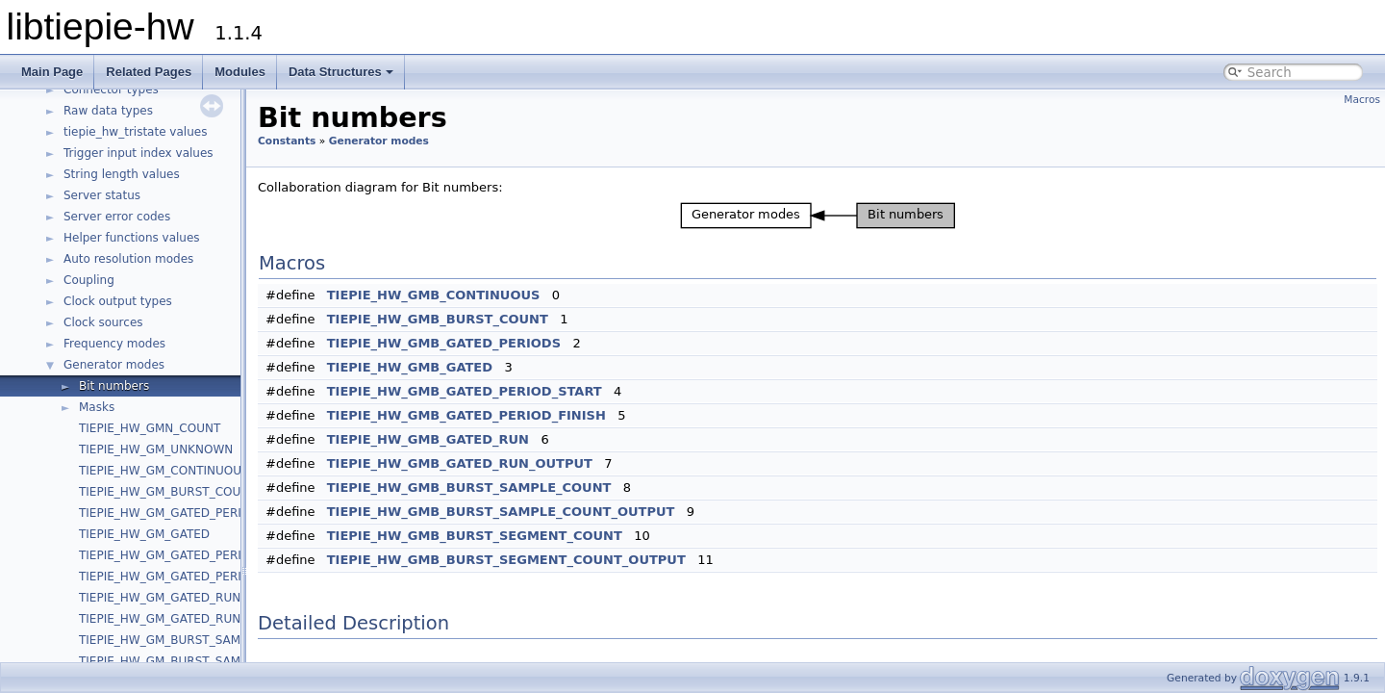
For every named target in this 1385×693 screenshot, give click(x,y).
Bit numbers (114, 386)
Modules (239, 71)
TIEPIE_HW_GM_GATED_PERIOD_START (189, 555)
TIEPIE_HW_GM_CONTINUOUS (164, 470)
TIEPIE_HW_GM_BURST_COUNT (168, 492)
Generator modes (113, 365)
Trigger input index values (138, 153)
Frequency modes (114, 343)
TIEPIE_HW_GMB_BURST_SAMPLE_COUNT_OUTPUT (501, 511)
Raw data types (108, 110)
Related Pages (148, 71)
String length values (121, 174)
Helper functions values (131, 237)
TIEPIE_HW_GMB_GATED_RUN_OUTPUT (459, 463)
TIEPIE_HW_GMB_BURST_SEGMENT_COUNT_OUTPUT (506, 559)
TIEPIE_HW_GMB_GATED (409, 367)
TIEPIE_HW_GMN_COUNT (149, 428)
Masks (96, 407)
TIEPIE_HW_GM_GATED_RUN (159, 597)
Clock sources (103, 322)
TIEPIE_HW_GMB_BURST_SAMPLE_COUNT (469, 487)
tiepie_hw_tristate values (135, 132)
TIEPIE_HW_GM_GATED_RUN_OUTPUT (186, 619)
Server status (101, 195)
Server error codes (116, 216)
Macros (1362, 99)
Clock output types (117, 301)
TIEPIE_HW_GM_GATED (144, 534)
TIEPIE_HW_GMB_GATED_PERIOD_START (464, 391)
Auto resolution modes (128, 259)
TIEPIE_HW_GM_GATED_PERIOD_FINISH (191, 576)
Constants (286, 141)
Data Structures (341, 71)
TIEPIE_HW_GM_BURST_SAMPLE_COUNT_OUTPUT (220, 661)
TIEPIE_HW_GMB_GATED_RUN (428, 439)
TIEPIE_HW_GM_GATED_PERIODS (172, 513)
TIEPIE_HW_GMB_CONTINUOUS (434, 295)
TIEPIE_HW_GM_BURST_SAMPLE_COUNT (193, 640)
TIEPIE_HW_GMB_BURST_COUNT (437, 319)
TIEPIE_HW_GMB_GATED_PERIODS (444, 343)
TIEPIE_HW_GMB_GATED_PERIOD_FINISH (466, 415)
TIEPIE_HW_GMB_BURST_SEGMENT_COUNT (474, 535)
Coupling (88, 280)
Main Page (52, 71)
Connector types (111, 89)
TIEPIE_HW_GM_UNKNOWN (156, 449)
